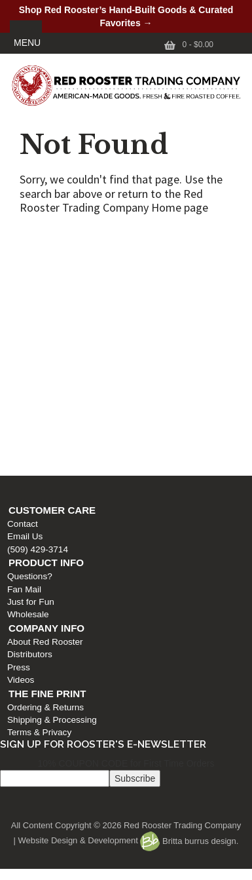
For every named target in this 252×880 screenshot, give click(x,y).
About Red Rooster (42, 369)
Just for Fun (27, 329)
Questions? (26, 304)
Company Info (43, 355)
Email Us (21, 264)
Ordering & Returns (42, 435)
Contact (19, 251)
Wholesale (24, 342)
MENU (27, 42)
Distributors (26, 382)
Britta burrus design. (189, 841)
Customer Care (48, 237)
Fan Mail (21, 317)
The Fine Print (43, 421)
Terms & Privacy (36, 460)
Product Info (43, 290)
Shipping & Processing (49, 447)
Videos (17, 407)
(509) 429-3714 (34, 277)
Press (15, 395)
